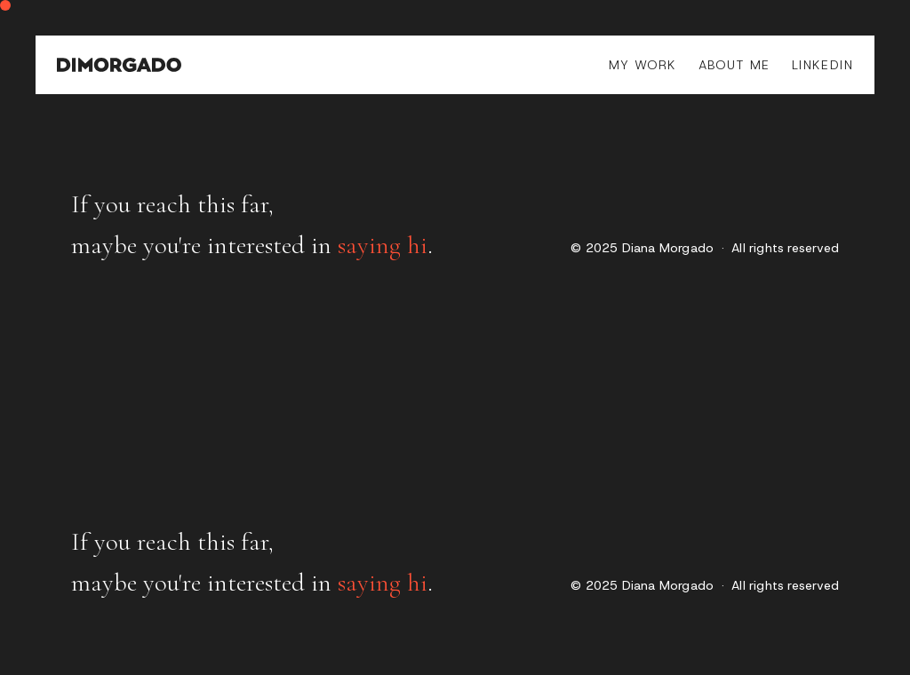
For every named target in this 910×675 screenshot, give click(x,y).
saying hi (382, 245)
